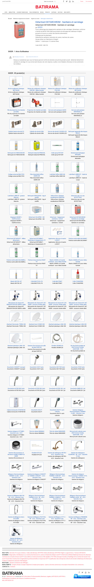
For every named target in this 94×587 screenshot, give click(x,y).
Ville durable (46, 556)
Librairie (11, 562)
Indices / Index (25, 553)
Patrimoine (65, 555)
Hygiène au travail (35, 18)
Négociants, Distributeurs (16, 555)
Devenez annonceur (55, 564)
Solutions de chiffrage (21, 562)
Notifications (6, 578)
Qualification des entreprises (57, 558)
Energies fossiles (62, 556)
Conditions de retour (30, 578)
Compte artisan (16, 564)
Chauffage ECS (72, 556)
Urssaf (12, 556)
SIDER (40, 27)
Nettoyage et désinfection (47, 18)
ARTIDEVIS (55, 576)
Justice (42, 555)
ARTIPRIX (62, 576)
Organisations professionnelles (29, 558)
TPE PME (53, 556)
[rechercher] (55, 1)
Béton (29, 556)
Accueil (10, 18)
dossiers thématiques (21, 560)
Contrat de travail (82, 556)
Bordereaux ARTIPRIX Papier (56, 553)
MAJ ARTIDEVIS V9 (7, 580)
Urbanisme (11, 560)
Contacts (12, 566)
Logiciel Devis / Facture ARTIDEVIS (75, 553)
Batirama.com (11, 576)
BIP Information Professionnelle (31, 576)
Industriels (48, 555)
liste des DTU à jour (15, 553)
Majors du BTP (56, 555)
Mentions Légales (46, 576)
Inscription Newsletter (68, 564)
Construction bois (37, 556)
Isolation (4, 560)
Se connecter (79, 564)
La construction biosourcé (32, 555)
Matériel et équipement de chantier (21, 18)
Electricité (69, 558)
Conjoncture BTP (44, 558)
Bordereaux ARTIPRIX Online (39, 553)
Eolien (75, 558)
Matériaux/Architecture (84, 558)
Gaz (26, 556)
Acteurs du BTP (19, 556)
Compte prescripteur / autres (40, 564)
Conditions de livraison (16, 578)
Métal (70, 555)
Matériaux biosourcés (79, 555)
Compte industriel (26, 564)
